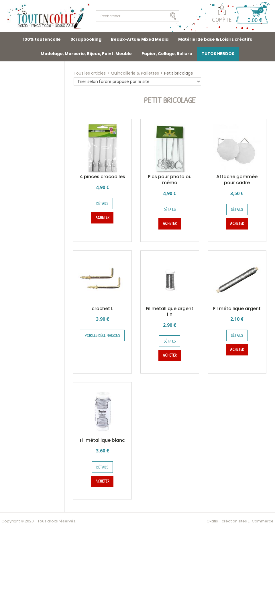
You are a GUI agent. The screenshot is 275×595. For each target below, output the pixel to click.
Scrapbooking (85, 39)
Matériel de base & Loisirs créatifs (215, 39)
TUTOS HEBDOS (218, 54)
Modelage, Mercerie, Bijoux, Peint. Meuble (86, 54)
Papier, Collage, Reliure (167, 54)
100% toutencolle (42, 39)
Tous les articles (90, 73)
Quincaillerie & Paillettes (135, 73)
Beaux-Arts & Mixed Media (139, 39)
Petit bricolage (178, 73)
